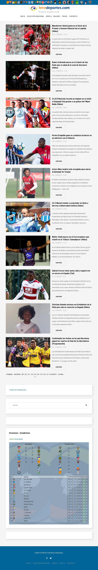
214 (38, 374)
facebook (46, 558)
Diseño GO (38, 553)
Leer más (59, 54)
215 (41, 374)
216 (44, 374)
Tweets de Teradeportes (17, 390)
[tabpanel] (49, 483)
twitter (51, 558)
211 (29, 374)
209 (22, 374)
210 (26, 374)
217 (47, 374)
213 (35, 375)
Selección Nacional (35, 16)
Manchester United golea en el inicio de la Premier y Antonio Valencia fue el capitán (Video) (69, 28)
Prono (64, 16)
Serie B (62, 563)
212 (32, 374)
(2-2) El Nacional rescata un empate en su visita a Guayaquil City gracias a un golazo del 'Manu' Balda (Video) (71, 101)
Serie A (49, 16)
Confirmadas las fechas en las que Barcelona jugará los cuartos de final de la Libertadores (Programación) (70, 341)
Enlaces (56, 16)
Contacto (73, 16)
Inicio (22, 16)
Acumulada (19, 439)
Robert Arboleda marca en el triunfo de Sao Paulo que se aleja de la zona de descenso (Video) (70, 65)
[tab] (12, 439)
